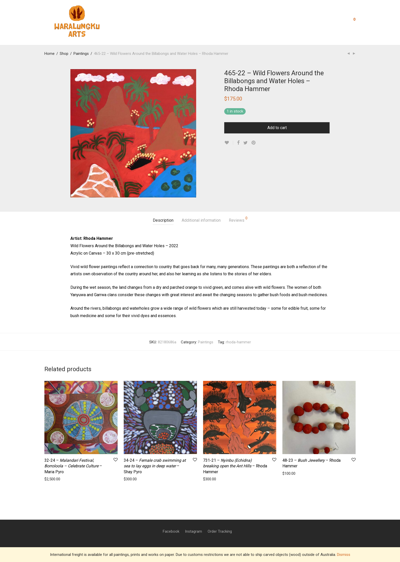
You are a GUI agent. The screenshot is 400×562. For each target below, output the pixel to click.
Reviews (238, 219)
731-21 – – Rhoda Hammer (235, 466)
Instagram (193, 531)
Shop (236, 21)
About (149, 21)
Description (163, 220)
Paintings (81, 53)
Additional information (201, 220)
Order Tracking (220, 531)
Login (336, 21)
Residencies (172, 21)
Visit (253, 21)
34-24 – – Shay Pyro (155, 466)
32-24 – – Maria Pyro (73, 466)
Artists (196, 21)
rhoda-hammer (238, 342)
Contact (217, 21)
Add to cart (277, 127)
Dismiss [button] (343, 554)
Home (49, 53)
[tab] (163, 220)
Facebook (171, 531)
